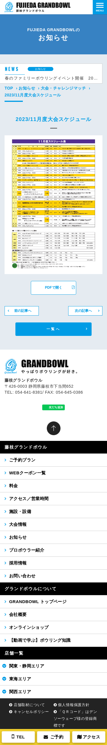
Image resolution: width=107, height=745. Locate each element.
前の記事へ (22, 311)
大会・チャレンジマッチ (63, 88)
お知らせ (27, 88)
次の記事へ (83, 311)
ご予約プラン (22, 459)
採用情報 (18, 562)
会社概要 (18, 614)
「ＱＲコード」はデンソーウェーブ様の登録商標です (75, 719)
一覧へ (53, 329)
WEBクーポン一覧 (27, 472)
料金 (13, 485)
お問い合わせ (22, 575)
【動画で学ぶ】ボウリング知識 (40, 640)
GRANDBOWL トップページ (37, 601)
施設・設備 (20, 511)
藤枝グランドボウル (26, 447)
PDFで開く (60, 288)
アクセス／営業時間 (29, 498)
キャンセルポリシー (31, 712)
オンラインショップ (29, 627)
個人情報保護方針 (73, 705)
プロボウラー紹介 (26, 550)
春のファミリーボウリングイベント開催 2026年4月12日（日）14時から (51, 78)
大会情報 (18, 524)
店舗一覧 (14, 653)
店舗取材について (29, 705)
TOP (9, 88)
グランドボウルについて (31, 588)
